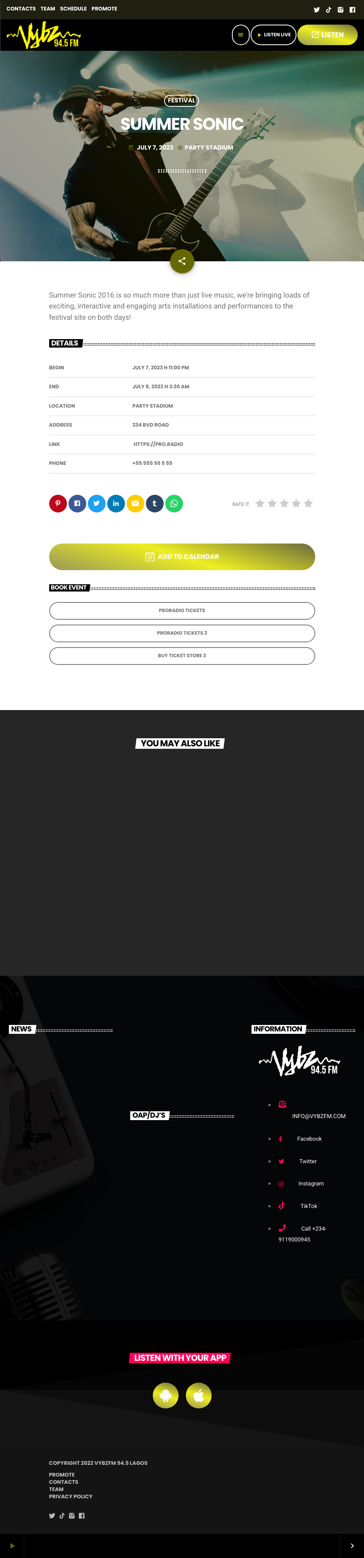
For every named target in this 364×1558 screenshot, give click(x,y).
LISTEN (327, 35)
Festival (182, 101)
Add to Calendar (182, 557)
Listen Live (273, 34)
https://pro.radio (158, 444)
